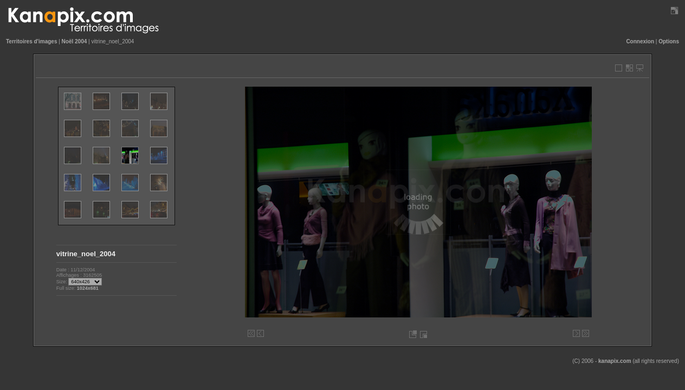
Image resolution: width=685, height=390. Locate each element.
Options (668, 41)
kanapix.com (614, 361)
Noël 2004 (74, 41)
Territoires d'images (31, 41)
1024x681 (88, 288)
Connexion (640, 41)
